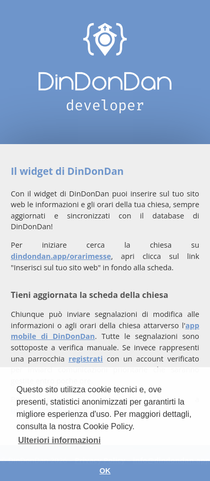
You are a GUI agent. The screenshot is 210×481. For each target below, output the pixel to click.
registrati (85, 359)
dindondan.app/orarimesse (61, 256)
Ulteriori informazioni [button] (59, 440)
